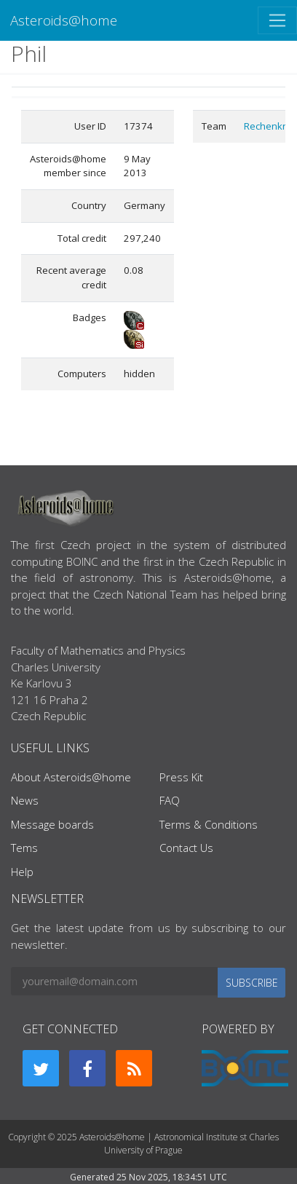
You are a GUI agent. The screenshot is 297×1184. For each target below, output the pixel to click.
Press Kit (181, 777)
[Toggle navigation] (277, 20)
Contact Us (186, 847)
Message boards (52, 824)
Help (22, 871)
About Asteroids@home (71, 777)
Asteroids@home (63, 20)
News (25, 800)
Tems (24, 847)
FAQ (169, 800)
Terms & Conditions (208, 824)
